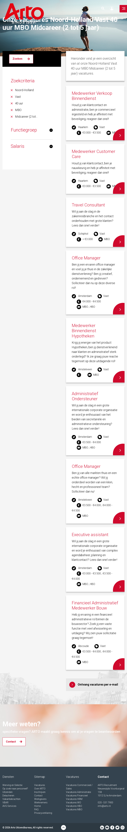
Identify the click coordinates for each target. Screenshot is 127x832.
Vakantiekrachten (11, 799)
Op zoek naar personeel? (15, 788)
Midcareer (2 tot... (26, 116)
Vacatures (39, 785)
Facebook (112, 828)
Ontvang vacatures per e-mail (98, 684)
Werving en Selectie (12, 785)
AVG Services (9, 806)
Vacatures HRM (74, 799)
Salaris (17, 146)
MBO (18, 110)
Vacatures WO (73, 802)
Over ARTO (39, 788)
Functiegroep (24, 130)
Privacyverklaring (43, 813)
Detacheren (8, 795)
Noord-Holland (24, 90)
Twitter (117, 828)
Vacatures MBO (74, 809)
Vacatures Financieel (77, 795)
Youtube (107, 828)
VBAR (5, 802)
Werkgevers (40, 799)
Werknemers (40, 802)
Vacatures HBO (74, 806)
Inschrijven (39, 792)
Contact (38, 795)
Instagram (123, 828)
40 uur (19, 103)
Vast (18, 96)
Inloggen (112, 8)
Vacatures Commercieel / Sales (79, 787)
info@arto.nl (104, 806)
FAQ (36, 809)
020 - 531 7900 (105, 802)
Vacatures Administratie (78, 792)
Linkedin (102, 828)
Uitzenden (7, 792)
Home (37, 806)
